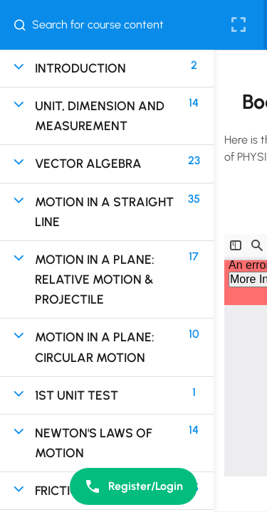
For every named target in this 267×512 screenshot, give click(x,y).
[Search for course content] (25, 25)
